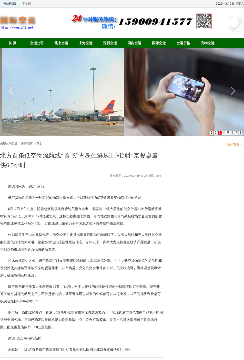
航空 (155, 235)
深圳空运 (110, 43)
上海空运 (85, 43)
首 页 (12, 43)
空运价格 (183, 43)
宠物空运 (207, 43)
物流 (25, 198)
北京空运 (61, 43)
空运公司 (37, 43)
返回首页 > (234, 144)
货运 (133, 209)
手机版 (26, 3)
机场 (54, 209)
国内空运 (134, 43)
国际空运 (159, 43)
